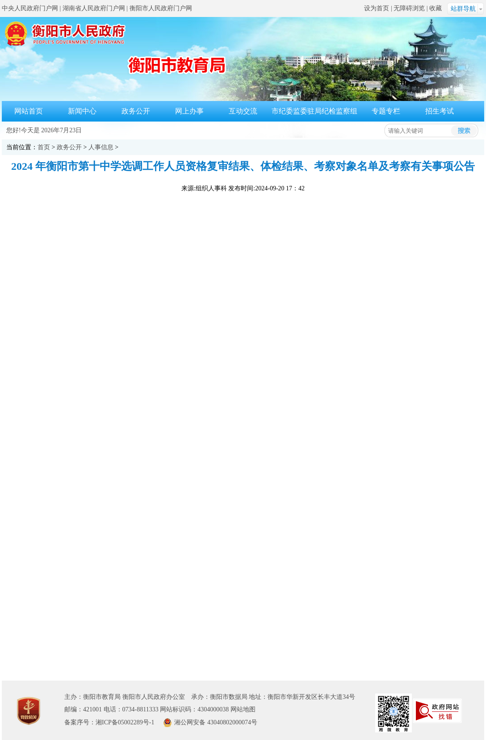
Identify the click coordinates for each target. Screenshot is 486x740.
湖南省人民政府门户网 (94, 8)
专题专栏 (386, 111)
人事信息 (100, 147)
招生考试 (439, 111)
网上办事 (189, 111)
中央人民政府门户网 (30, 8)
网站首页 (28, 111)
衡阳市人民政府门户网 (161, 8)
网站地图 (243, 709)
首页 (44, 147)
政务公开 (136, 111)
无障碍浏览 (409, 8)
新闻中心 (82, 111)
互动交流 (243, 111)
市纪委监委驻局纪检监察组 (314, 111)
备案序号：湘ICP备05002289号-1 (109, 722)
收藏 (435, 8)
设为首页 (376, 8)
